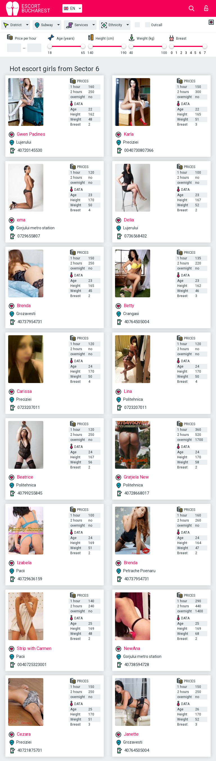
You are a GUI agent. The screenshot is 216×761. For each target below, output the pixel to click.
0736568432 (135, 236)
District (12, 25)
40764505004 (136, 321)
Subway (44, 25)
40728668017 (136, 493)
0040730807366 (139, 150)
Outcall (156, 25)
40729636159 (29, 578)
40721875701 (29, 750)
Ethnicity (111, 25)
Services (77, 25)
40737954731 (29, 321)
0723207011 (28, 407)
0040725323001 (32, 664)
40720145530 (29, 150)
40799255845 (29, 493)
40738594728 (136, 664)
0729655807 (28, 236)
